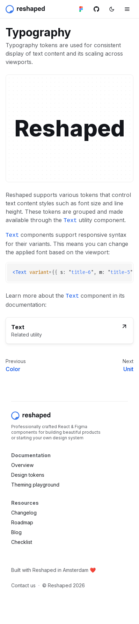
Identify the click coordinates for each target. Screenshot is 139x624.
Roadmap (22, 522)
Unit (128, 369)
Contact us (23, 585)
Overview (22, 465)
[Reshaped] (26, 9)
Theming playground (35, 485)
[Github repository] (96, 9)
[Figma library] (81, 9)
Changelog (24, 513)
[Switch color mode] (111, 9)
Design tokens (27, 475)
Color (13, 369)
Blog (16, 532)
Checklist (21, 542)
